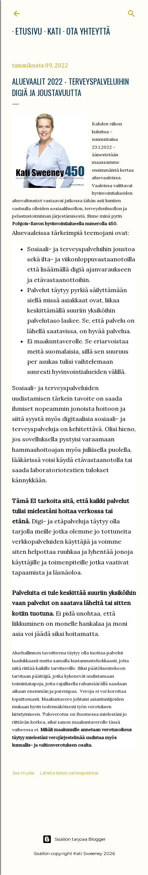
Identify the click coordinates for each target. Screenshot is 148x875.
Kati (51, 31)
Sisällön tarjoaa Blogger (74, 839)
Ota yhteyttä (85, 31)
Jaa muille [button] (23, 773)
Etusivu (25, 31)
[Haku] (131, 12)
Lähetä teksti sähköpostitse (69, 773)
